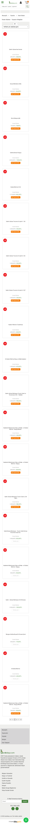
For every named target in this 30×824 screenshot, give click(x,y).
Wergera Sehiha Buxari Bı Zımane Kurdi (16, 634)
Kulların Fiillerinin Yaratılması (16, 324)
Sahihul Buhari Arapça (15, 152)
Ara (27, 6)
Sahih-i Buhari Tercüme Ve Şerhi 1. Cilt (15, 221)
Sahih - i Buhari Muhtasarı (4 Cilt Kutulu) (16, 600)
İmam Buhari (15, 54)
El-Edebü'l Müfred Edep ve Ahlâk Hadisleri (15, 359)
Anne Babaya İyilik (15, 118)
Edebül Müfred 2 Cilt (16, 187)
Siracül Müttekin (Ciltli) (15, 83)
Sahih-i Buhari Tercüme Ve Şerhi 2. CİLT (16, 290)
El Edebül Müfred (15, 668)
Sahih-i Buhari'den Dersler (15, 49)
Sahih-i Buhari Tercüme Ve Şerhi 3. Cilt (15, 256)
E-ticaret (11, 821)
